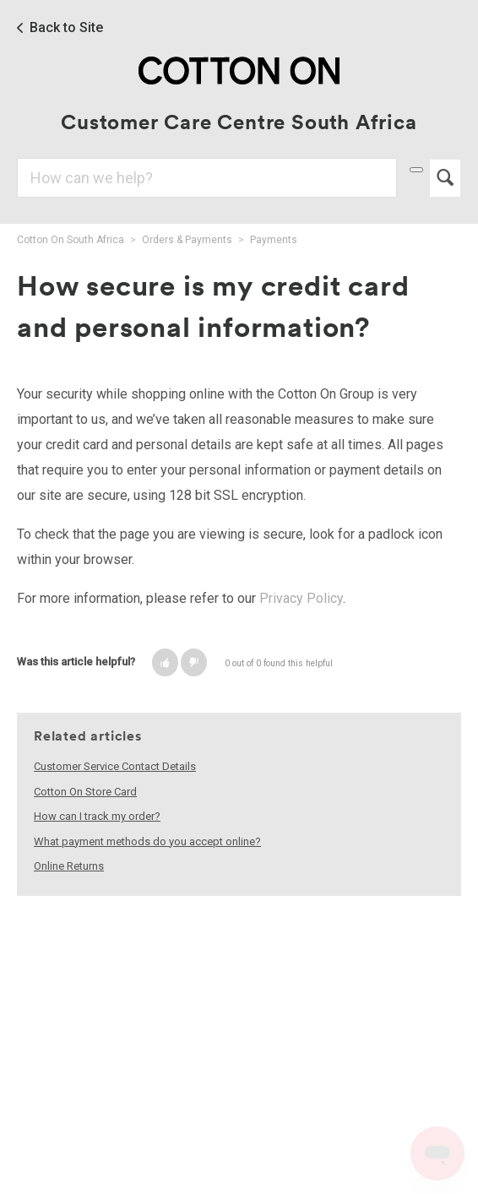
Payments (273, 240)
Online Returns (69, 866)
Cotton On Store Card (85, 791)
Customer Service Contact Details (115, 766)
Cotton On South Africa (70, 240)
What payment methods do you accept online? (147, 841)
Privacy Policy (301, 598)
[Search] (207, 178)
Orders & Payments (187, 240)
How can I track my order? (97, 816)
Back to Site (66, 28)
